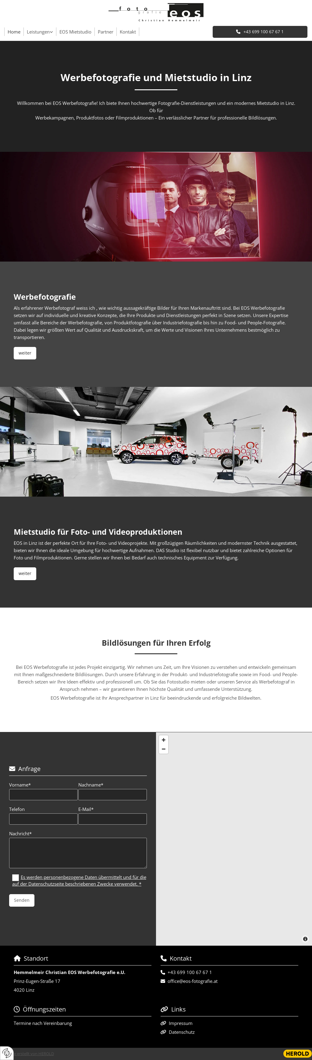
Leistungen (38, 32)
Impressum (181, 1023)
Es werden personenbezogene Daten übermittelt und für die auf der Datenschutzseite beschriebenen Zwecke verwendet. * (79, 880)
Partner (105, 32)
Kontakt (128, 32)
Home (14, 32)
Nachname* (90, 784)
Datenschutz (182, 1032)
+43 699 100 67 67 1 (190, 972)
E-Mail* (86, 809)
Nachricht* (20, 833)
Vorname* (20, 784)
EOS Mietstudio (75, 32)
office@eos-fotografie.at (193, 981)
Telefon (17, 809)
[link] (40, 31)
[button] (260, 31)
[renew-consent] (7, 1053)
